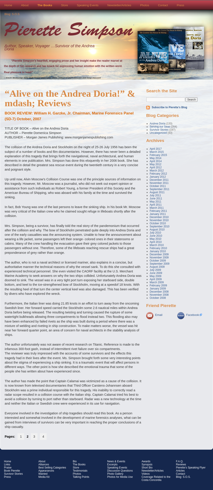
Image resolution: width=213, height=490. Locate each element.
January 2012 (158, 176)
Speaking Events (88, 5)
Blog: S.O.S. (12, 14)
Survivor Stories (159, 129)
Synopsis (147, 464)
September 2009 (160, 263)
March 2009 (157, 282)
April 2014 (156, 161)
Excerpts (112, 464)
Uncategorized (158, 132)
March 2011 (157, 207)
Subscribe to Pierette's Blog (169, 107)
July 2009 (155, 270)
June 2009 (156, 273)
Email (158, 315)
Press (180, 5)
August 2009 (157, 266)
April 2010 (156, 242)
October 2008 (158, 297)
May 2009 (156, 276)
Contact (163, 5)
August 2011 (157, 192)
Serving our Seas (160, 126)
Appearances (46, 470)
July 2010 (155, 232)
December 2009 (159, 254)
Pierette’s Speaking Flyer (190, 467)
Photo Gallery (115, 473)
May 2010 (156, 238)
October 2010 (158, 223)
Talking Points (81, 476)
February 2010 (158, 248)
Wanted (42, 473)
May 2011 (156, 201)
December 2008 (159, 291)
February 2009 (158, 285)
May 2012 (156, 164)
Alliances (43, 464)
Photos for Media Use (120, 476)
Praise (8, 467)
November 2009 (159, 257)
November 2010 (159, 220)
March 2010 (157, 245)
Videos (146, 473)
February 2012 (158, 173)
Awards (146, 461)
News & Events (116, 461)
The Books (44, 5)
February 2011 (158, 211)
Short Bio (147, 467)
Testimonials (80, 470)
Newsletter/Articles (119, 5)
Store (64, 5)
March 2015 (157, 151)
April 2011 (156, 204)
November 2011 (159, 183)
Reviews (181, 464)
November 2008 (159, 294)
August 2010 (157, 229)
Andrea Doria (158, 123)
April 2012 (156, 167)
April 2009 (156, 279)
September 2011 (160, 189)
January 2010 (158, 251)
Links (7, 464)
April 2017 (156, 148)
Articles (180, 470)
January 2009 (158, 288)
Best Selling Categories (52, 467)
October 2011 (158, 186)
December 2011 (159, 179)
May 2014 (156, 158)
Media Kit (43, 476)
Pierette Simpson (68, 31)
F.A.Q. (179, 461)
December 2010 (159, 217)
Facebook (192, 315)
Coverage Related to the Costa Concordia (156, 478)
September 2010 (160, 226)
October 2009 (158, 260)
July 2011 (155, 195)
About (25, 5)
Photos (144, 5)
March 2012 (157, 170)
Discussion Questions (120, 470)
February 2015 (158, 155)
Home (8, 5)
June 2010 (156, 235)
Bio (75, 461)
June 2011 (156, 198)
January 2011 (158, 214)
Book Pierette (12, 470)
